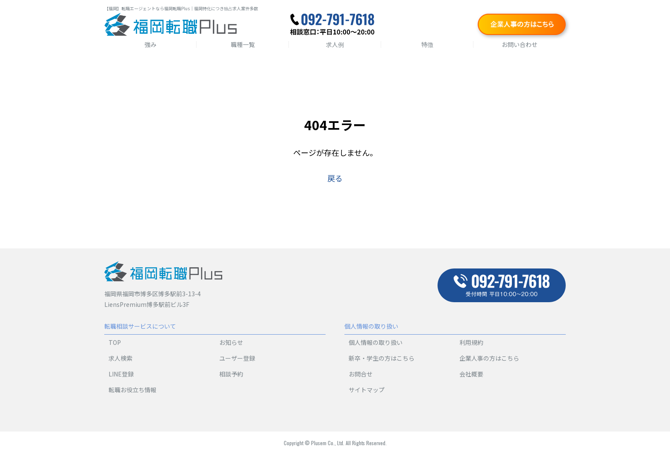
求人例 (335, 44)
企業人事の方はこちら (489, 358)
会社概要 (471, 374)
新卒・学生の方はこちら (381, 358)
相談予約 (231, 374)
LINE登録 (121, 374)
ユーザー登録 (237, 358)
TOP (115, 342)
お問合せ (361, 374)
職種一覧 (243, 44)
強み (150, 44)
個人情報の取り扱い (376, 342)
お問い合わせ (520, 44)
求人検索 (120, 358)
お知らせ (231, 342)
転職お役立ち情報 (132, 389)
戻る (335, 178)
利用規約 (471, 342)
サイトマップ (367, 389)
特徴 (427, 44)
